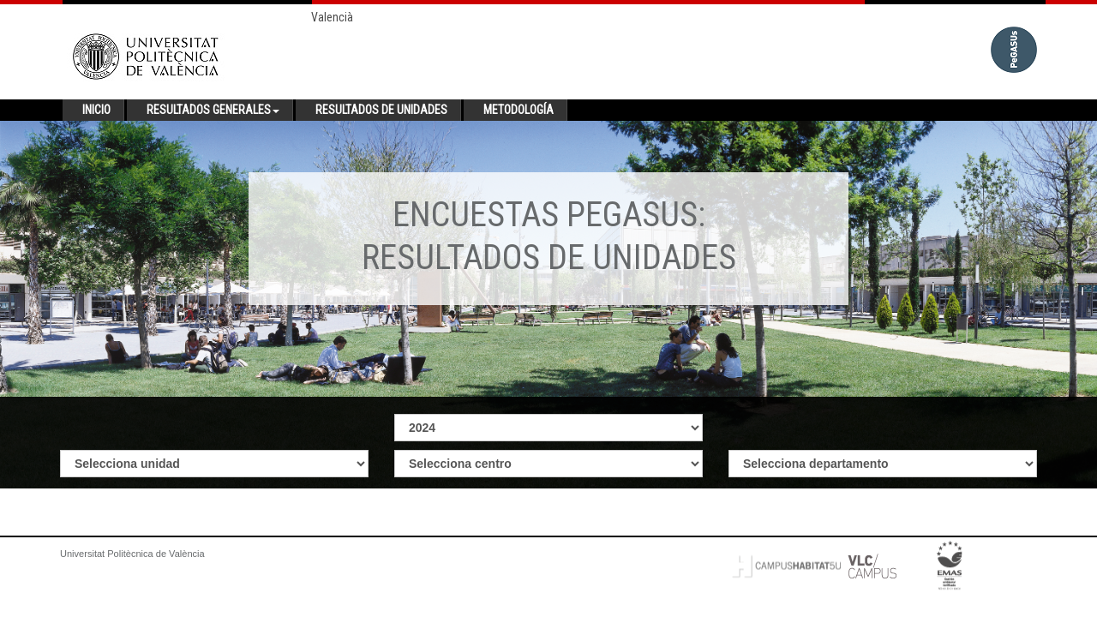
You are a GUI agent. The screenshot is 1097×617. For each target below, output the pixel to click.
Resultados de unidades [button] (381, 110)
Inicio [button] (96, 110)
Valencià (332, 17)
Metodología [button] (518, 110)
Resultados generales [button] (213, 110)
